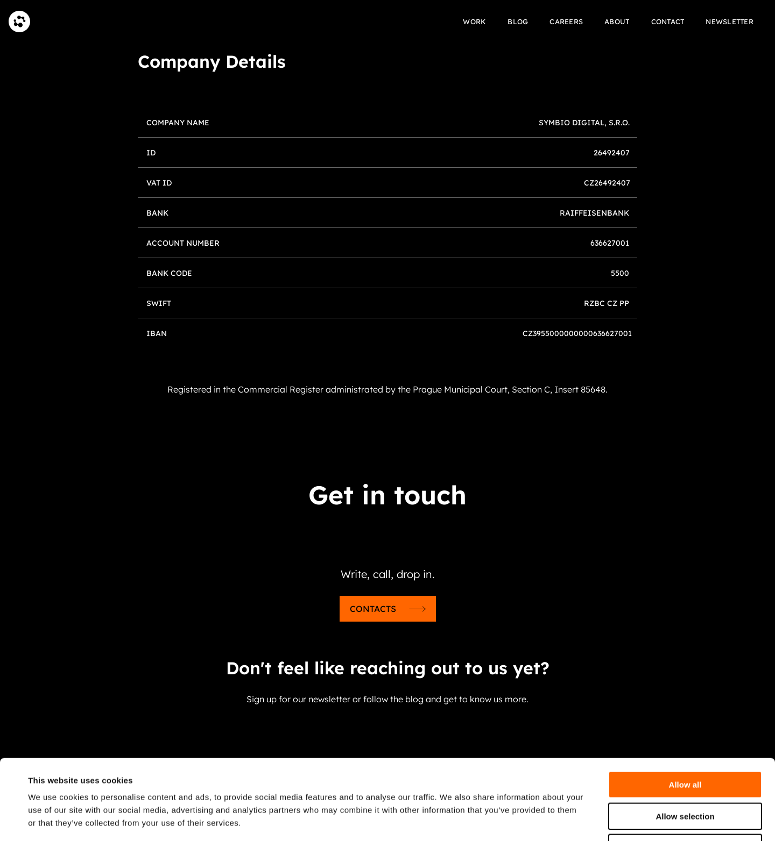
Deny (685, 772)
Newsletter (729, 21)
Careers (566, 21)
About (616, 21)
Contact (668, 21)
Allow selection (685, 741)
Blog (518, 21)
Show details (452, 819)
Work (474, 21)
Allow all (685, 709)
